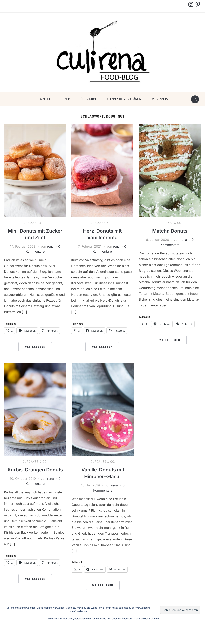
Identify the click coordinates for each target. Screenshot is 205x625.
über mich (89, 99)
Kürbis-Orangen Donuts (35, 470)
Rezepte (67, 99)
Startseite (45, 99)
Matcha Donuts (169, 231)
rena (50, 246)
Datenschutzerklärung (124, 99)
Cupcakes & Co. (35, 223)
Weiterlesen (35, 346)
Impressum (160, 99)
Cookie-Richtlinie (149, 618)
